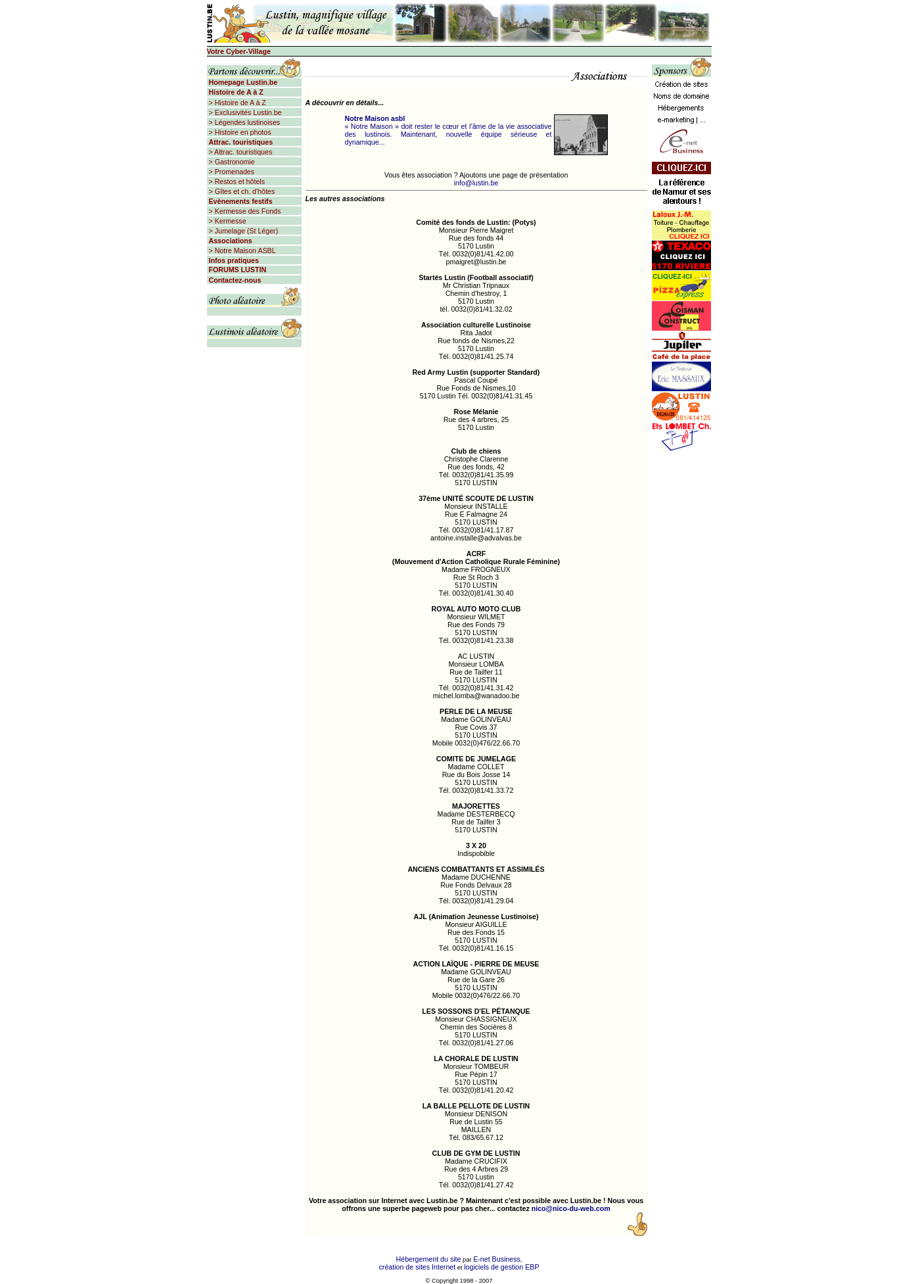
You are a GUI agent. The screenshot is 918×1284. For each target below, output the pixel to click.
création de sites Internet (417, 1267)
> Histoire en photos (239, 132)
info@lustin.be (476, 183)
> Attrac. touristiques (240, 152)
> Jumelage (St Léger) (243, 231)
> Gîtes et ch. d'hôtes (241, 191)
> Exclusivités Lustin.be (244, 112)
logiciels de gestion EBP (501, 1267)
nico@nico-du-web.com (571, 1208)
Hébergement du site (428, 1259)
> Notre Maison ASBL (241, 250)
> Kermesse (226, 221)
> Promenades (231, 172)
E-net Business (496, 1259)
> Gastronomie (231, 162)
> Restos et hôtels (236, 181)
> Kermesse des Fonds (244, 211)
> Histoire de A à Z (236, 103)
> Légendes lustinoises (244, 122)
